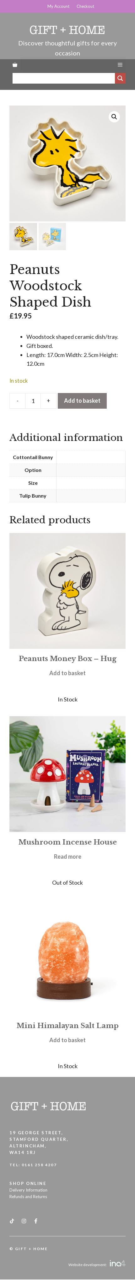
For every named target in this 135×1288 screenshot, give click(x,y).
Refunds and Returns (28, 1196)
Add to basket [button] (67, 673)
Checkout (85, 6)
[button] (114, 116)
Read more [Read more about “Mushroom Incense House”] (67, 856)
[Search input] (65, 78)
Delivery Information (28, 1189)
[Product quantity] (33, 401)
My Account (58, 6)
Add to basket (82, 400)
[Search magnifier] (120, 78)
